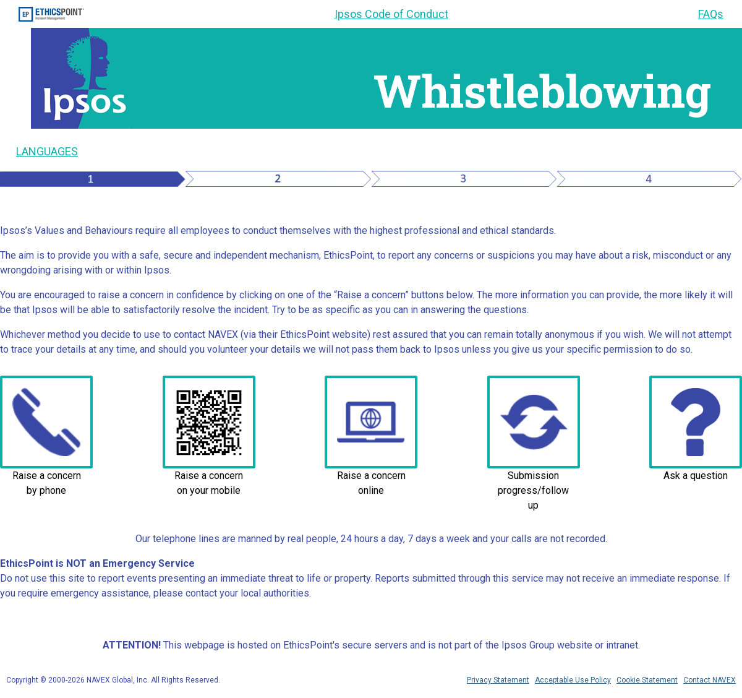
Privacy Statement (498, 680)
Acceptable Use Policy (573, 680)
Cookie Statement (647, 680)
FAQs (710, 13)
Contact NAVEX (709, 680)
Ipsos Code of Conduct (391, 13)
